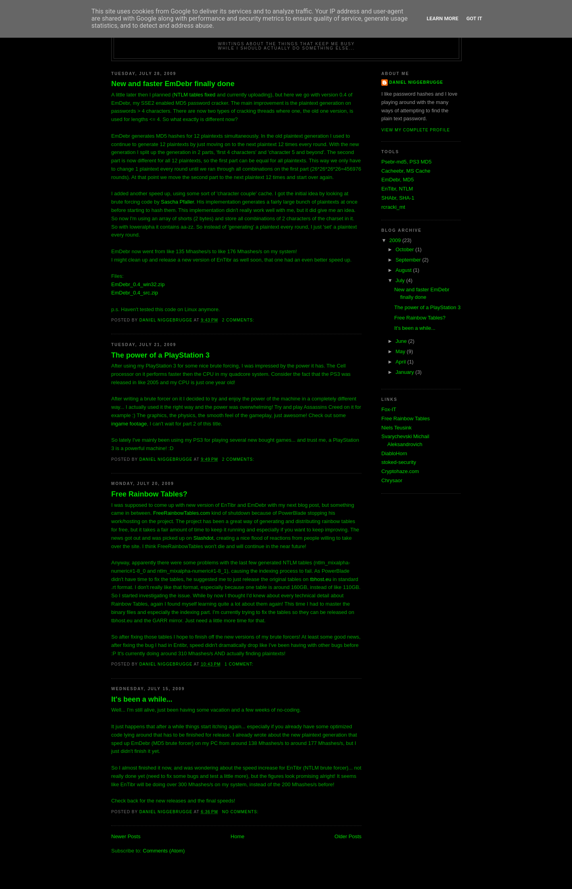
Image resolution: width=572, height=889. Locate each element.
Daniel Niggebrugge (416, 82)
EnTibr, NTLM (397, 189)
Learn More (442, 18)
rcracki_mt (393, 207)
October (405, 249)
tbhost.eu (320, 579)
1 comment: (240, 664)
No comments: (241, 812)
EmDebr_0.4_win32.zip (137, 284)
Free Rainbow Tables (405, 418)
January (405, 372)
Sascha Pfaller (177, 202)
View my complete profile (415, 130)
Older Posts (347, 836)
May (401, 351)
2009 (395, 240)
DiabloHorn (394, 453)
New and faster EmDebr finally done (172, 84)
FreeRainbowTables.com (181, 513)
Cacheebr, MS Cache (406, 171)
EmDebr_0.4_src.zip (134, 293)
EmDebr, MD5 (397, 180)
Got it (474, 18)
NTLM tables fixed (195, 95)
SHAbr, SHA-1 (397, 198)
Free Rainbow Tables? (149, 494)
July (401, 280)
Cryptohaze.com (400, 471)
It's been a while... (141, 699)
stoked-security (398, 462)
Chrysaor (391, 480)
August (404, 270)
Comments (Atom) (164, 851)
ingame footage (129, 424)
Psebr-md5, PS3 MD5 (406, 162)
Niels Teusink (396, 428)
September (409, 260)
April (402, 362)
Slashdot (203, 538)
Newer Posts (126, 836)
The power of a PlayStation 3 (160, 355)
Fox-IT (388, 409)
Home (238, 836)
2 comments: (239, 320)
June (402, 341)
